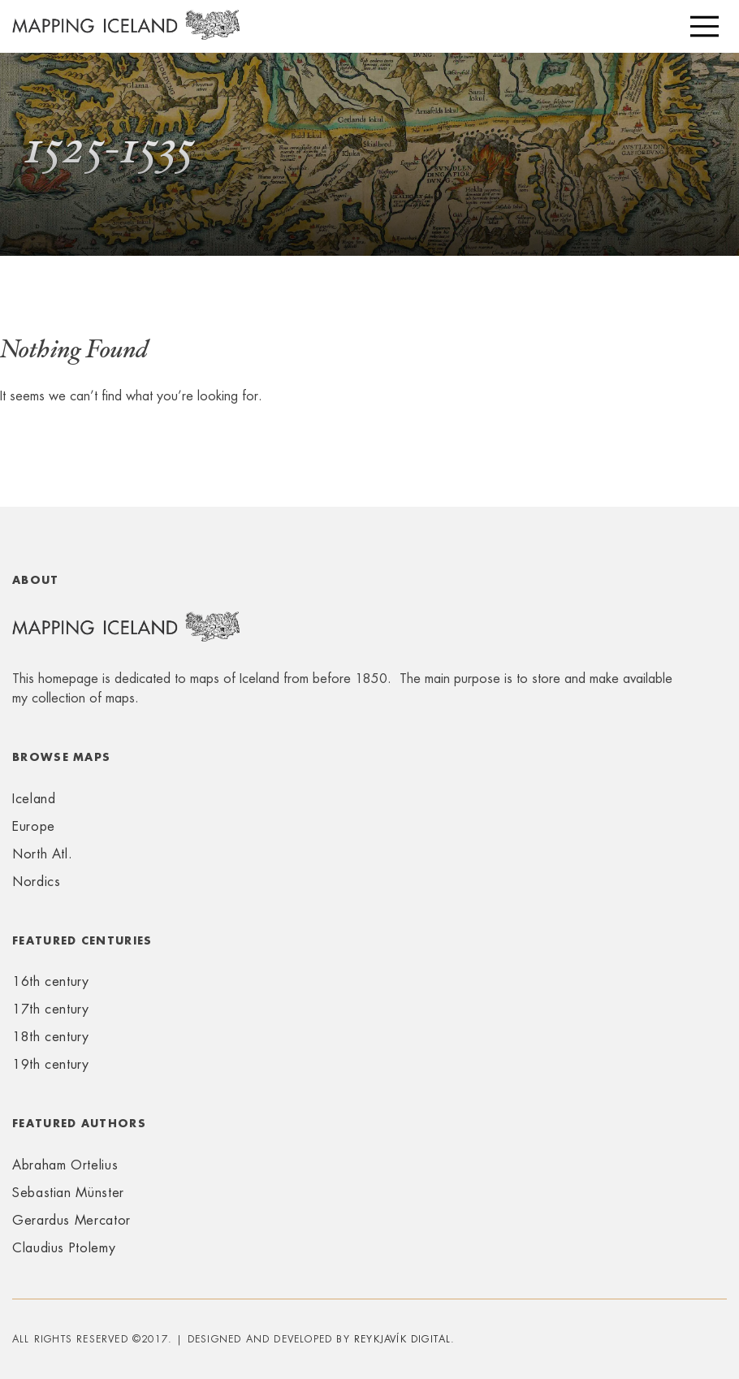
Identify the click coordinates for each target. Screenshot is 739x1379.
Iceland (33, 798)
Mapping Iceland (126, 34)
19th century (50, 1064)
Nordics (36, 881)
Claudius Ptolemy (63, 1247)
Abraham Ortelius (65, 1165)
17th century (50, 1009)
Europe (33, 826)
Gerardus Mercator (71, 1220)
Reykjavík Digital (402, 1339)
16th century (50, 981)
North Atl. (42, 853)
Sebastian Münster (68, 1192)
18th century (50, 1036)
